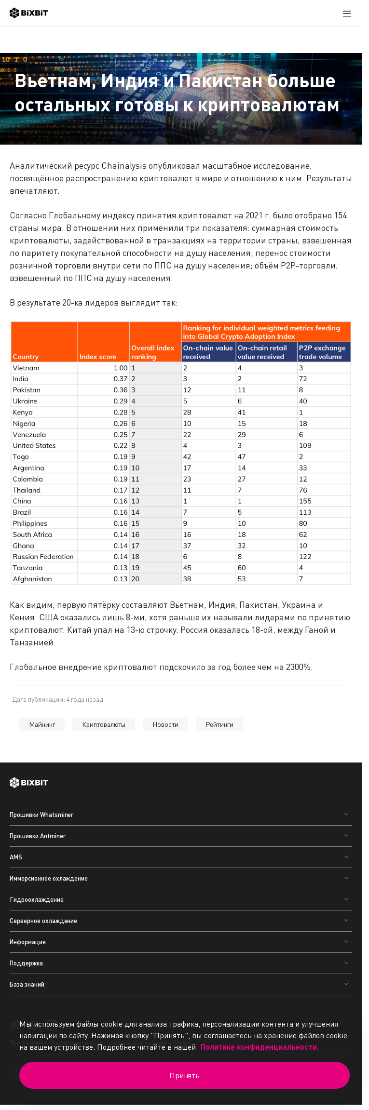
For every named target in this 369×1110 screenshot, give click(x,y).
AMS (16, 857)
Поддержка (26, 963)
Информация (28, 942)
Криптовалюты (104, 724)
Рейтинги (219, 724)
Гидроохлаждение (37, 899)
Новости (165, 724)
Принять (184, 1075)
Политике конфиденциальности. (260, 1046)
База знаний (27, 984)
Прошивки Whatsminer (41, 814)
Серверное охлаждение (43, 920)
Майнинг (42, 724)
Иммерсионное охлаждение (49, 878)
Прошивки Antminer (38, 836)
